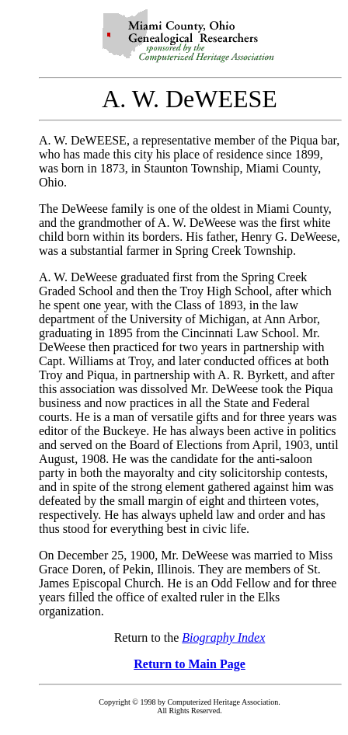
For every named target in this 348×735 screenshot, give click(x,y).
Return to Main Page (189, 664)
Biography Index (223, 637)
